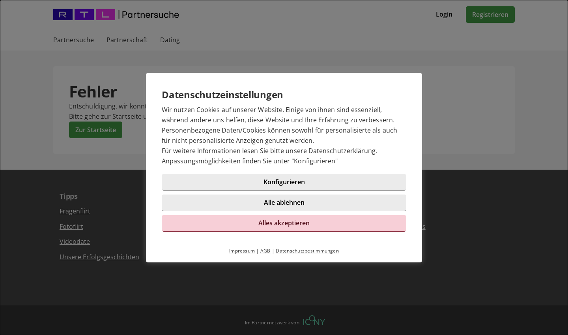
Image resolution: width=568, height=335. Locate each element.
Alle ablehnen (284, 202)
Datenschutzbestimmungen (307, 250)
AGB (265, 250)
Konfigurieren (314, 161)
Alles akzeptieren (284, 223)
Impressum (242, 250)
